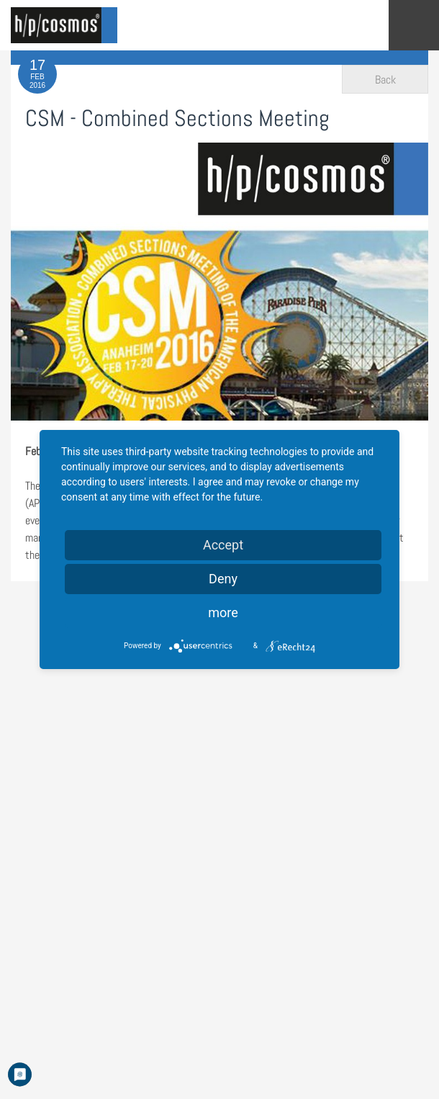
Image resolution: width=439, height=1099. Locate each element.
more (223, 612)
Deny (223, 578)
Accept (223, 544)
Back (385, 79)
